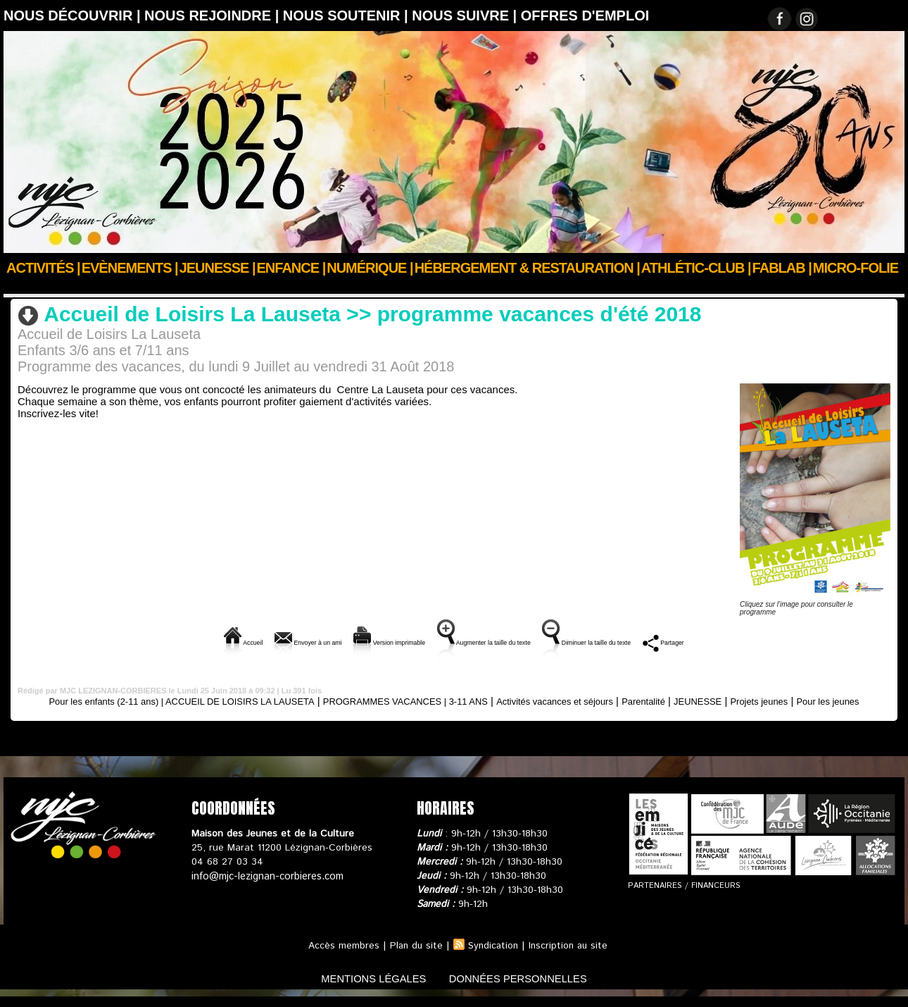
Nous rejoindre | (213, 15)
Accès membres (340, 956)
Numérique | (369, 268)
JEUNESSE (773, 699)
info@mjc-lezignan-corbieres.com (265, 886)
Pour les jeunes (453, 711)
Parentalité (711, 699)
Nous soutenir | (347, 15)
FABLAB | (782, 268)
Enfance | (291, 268)
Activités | (43, 268)
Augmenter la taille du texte (494, 641)
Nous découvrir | (74, 15)
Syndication (493, 956)
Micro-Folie (855, 268)
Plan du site (413, 956)
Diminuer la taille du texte (649, 641)
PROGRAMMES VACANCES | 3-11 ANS (170, 287)
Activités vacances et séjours (610, 699)
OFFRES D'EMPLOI (585, 15)
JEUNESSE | (217, 268)
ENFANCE (68, 287)
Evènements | (130, 268)
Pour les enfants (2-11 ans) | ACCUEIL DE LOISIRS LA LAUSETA (180, 699)
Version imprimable (353, 641)
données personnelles (527, 988)
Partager (760, 641)
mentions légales (365, 988)
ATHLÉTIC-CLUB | (696, 268)
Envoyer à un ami (235, 641)
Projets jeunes (842, 699)
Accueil (20, 287)
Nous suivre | (466, 15)
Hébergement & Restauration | (527, 268)
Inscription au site (570, 956)
